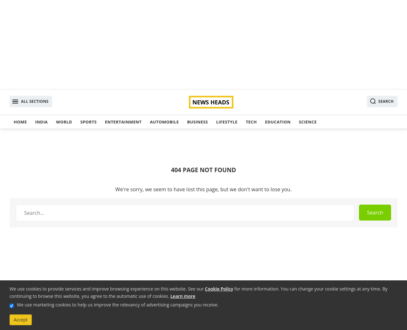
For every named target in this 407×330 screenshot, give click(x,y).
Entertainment (123, 122)
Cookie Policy (219, 289)
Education (278, 122)
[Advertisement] (203, 44)
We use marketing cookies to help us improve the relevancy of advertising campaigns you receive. (117, 305)
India (41, 122)
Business (197, 122)
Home (20, 122)
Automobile (164, 122)
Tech (251, 122)
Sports (88, 122)
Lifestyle (227, 122)
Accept (21, 320)
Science (308, 122)
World (64, 122)
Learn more (182, 296)
